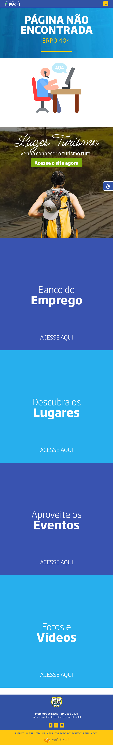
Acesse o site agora (56, 162)
